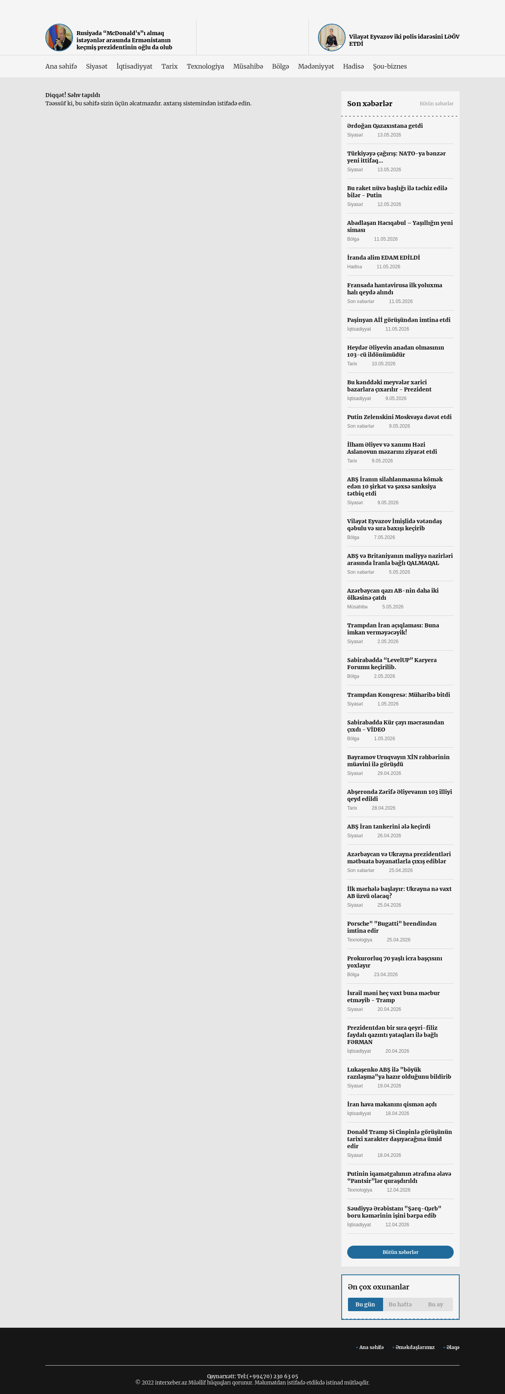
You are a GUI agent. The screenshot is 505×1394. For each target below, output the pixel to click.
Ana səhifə (61, 66)
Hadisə (353, 66)
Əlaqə (453, 1347)
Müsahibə (248, 66)
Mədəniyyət (316, 66)
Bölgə (280, 66)
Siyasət (96, 66)
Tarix (169, 66)
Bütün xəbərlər (437, 104)
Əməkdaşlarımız (415, 1347)
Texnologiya (205, 66)
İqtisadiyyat (134, 66)
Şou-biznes (390, 66)
